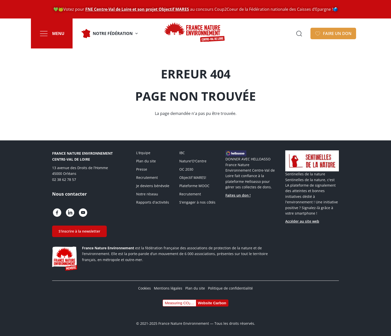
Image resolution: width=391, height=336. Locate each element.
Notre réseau (147, 194)
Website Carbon (212, 303)
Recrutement (147, 177)
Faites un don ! (238, 195)
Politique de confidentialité (230, 288)
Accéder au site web (302, 221)
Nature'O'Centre (192, 161)
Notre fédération (113, 33)
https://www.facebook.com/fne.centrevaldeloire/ (57, 213)
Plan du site (146, 161)
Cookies (144, 288)
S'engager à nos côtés (197, 202)
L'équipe (143, 152)
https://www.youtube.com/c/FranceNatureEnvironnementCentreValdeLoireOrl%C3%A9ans (83, 213)
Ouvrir (299, 33)
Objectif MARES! (192, 177)
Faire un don (337, 33)
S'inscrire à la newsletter (79, 231)
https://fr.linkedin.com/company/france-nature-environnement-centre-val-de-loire (70, 213)
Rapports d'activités (152, 202)
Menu (58, 33)
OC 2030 (186, 169)
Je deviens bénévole (152, 185)
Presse (141, 169)
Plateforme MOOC (194, 185)
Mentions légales (168, 288)
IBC (182, 152)
